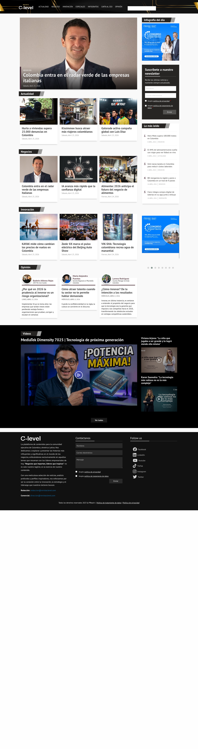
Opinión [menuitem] (118, 6)
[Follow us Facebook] (135, 449)
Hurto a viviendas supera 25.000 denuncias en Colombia (37, 132)
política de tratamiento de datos (160, 107)
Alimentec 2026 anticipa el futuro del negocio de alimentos (117, 190)
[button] (148, 267)
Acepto (158, 101)
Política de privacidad (131, 503)
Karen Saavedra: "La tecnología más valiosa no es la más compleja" (157, 380)
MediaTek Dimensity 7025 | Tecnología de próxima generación (72, 339)
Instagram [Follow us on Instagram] (141, 471)
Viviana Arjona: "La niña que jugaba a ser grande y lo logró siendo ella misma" (156, 341)
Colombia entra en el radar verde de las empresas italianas (76, 77)
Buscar (130, 4)
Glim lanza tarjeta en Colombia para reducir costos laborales (160, 165)
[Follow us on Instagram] (135, 471)
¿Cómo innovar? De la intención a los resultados (116, 290)
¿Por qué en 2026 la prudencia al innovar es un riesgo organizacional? (38, 292)
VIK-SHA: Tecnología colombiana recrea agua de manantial (117, 247)
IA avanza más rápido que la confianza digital (78, 188)
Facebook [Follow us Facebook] (142, 449)
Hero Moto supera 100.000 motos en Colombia (161, 137)
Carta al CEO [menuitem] (106, 6)
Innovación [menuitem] (68, 6)
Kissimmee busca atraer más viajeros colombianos (77, 130)
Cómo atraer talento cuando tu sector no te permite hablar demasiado (78, 292)
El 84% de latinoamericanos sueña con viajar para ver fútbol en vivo (162, 151)
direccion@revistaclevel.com (42, 495)
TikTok (140, 466)
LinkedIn (141, 455)
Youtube (141, 460)
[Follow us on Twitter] (135, 477)
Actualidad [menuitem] (44, 6)
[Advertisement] (76, 548)
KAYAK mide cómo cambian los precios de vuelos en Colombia (38, 247)
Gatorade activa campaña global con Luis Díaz (116, 130)
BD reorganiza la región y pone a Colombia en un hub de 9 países (161, 179)
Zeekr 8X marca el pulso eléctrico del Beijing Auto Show (77, 247)
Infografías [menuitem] (93, 6)
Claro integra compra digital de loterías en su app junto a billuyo (161, 193)
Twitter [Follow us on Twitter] (141, 477)
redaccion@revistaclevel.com (43, 490)
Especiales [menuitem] (80, 6)
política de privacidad (161, 101)
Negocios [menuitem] (56, 6)
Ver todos (99, 420)
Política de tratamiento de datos (108, 503)
